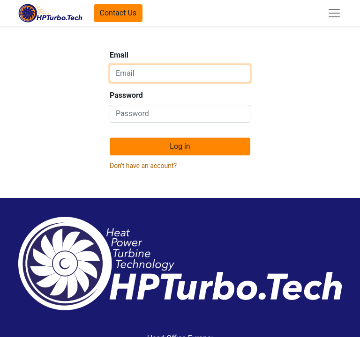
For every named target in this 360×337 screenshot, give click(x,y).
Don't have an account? (143, 165)
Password (126, 95)
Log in (180, 146)
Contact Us (118, 12)
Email (119, 55)
